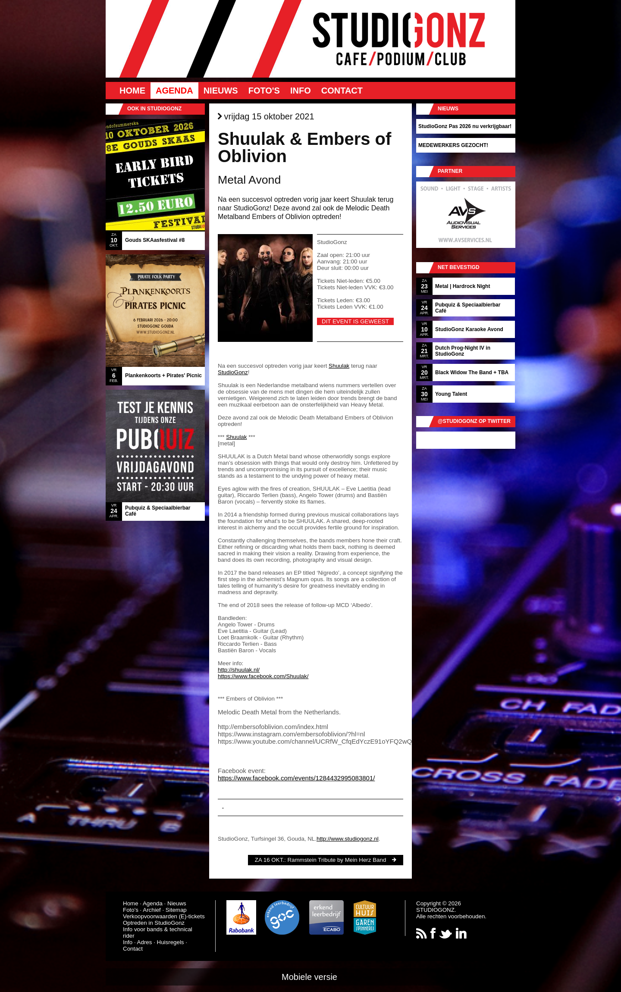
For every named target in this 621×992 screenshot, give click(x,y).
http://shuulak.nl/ (239, 670)
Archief (151, 910)
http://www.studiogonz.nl (348, 839)
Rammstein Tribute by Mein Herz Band (336, 860)
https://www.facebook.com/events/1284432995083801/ (296, 778)
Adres (144, 942)
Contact (342, 90)
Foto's (264, 90)
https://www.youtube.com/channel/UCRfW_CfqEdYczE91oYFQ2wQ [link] (315, 741)
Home (132, 90)
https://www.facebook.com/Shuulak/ (263, 676)
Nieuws (221, 90)
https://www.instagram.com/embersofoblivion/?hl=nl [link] (291, 734)
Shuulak (339, 366)
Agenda (174, 90)
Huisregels (170, 942)
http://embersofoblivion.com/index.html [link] (273, 726)
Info (300, 90)
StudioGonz (233, 372)
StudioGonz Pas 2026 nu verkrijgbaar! (464, 126)
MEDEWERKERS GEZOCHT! (453, 145)
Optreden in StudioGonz (154, 923)
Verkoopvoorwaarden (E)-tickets (164, 916)
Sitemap (176, 910)
